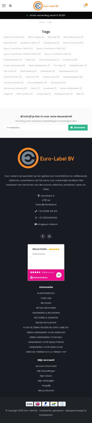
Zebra (35, 88)
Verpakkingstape (72, 76)
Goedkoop (70, 59)
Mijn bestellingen (46, 370)
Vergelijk (46, 385)
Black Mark (10, 42)
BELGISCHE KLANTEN (46, 322)
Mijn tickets (46, 375)
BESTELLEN (46, 302)
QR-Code (10, 71)
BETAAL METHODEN (46, 307)
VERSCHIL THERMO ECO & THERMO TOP (46, 351)
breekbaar (50, 88)
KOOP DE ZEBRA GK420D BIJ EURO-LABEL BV (46, 327)
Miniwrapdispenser (39, 65)
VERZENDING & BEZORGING (46, 312)
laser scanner (25, 93)
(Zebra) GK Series (14, 37)
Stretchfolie (48, 71)
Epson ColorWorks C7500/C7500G (22, 54)
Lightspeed (57, 410)
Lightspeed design (74, 410)
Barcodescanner (73, 37)
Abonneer (77, 127)
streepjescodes (63, 93)
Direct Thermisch (73, 42)
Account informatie (46, 366)
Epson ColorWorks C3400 (18, 48)
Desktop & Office (30, 42)
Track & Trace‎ (51, 76)
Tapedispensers (68, 71)
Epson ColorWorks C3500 (51, 48)
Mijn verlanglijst (46, 380)
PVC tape (59, 65)
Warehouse (58, 82)
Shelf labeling (28, 71)
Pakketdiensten (78, 65)
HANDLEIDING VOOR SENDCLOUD (46, 347)
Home (42, 22)
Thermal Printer (13, 76)
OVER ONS (46, 298)
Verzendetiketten (37, 82)
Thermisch (32, 76)
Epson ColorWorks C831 (58, 54)
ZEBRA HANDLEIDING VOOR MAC (46, 337)
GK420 (30, 59)
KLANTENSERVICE (46, 293)
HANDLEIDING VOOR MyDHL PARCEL (46, 342)
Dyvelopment (46, 415)
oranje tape (43, 93)
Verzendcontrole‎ (13, 82)
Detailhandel (51, 42)
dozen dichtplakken (71, 88)
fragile (8, 93)
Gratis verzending (14, 65)
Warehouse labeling (15, 88)
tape (80, 93)
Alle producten (46, 390)
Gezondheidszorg (49, 59)
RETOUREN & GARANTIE (46, 317)
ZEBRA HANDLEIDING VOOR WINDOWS (46, 332)
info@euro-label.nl (47, 224)
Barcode (54, 37)
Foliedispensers (13, 59)
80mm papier (36, 37)
